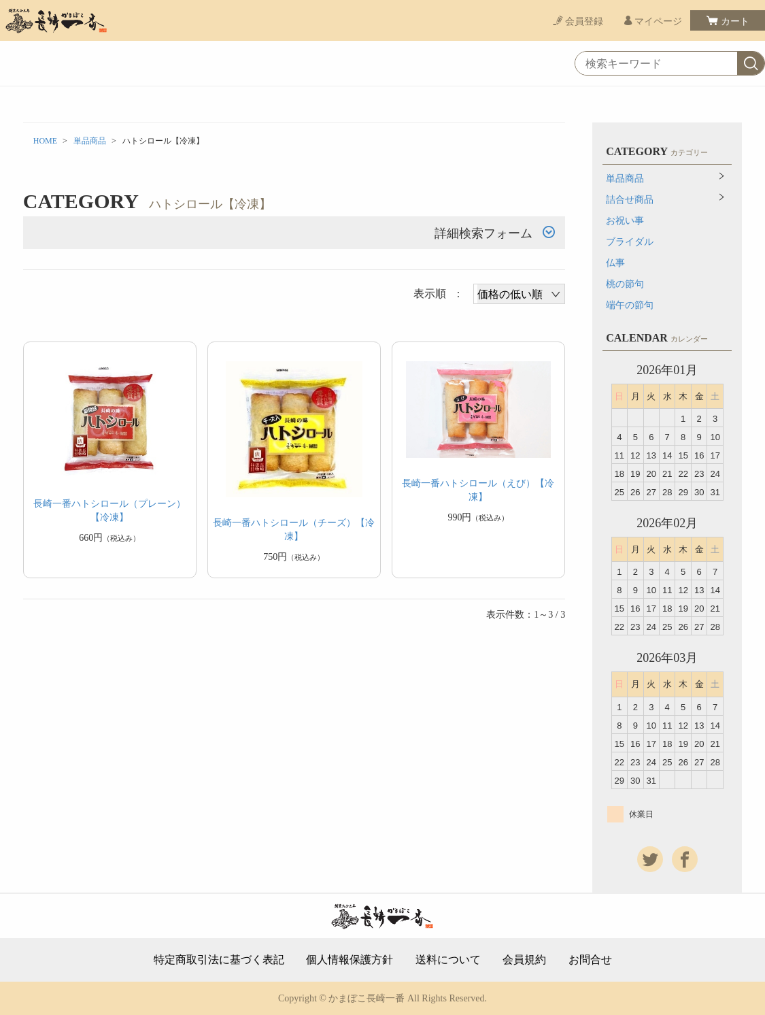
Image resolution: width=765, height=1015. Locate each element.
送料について (448, 959)
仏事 (615, 263)
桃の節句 (625, 284)
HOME (45, 141)
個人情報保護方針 (349, 959)
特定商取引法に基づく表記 (219, 959)
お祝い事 (625, 221)
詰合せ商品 (629, 200)
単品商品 (89, 141)
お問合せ (590, 959)
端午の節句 (629, 305)
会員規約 (524, 959)
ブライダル (629, 242)
